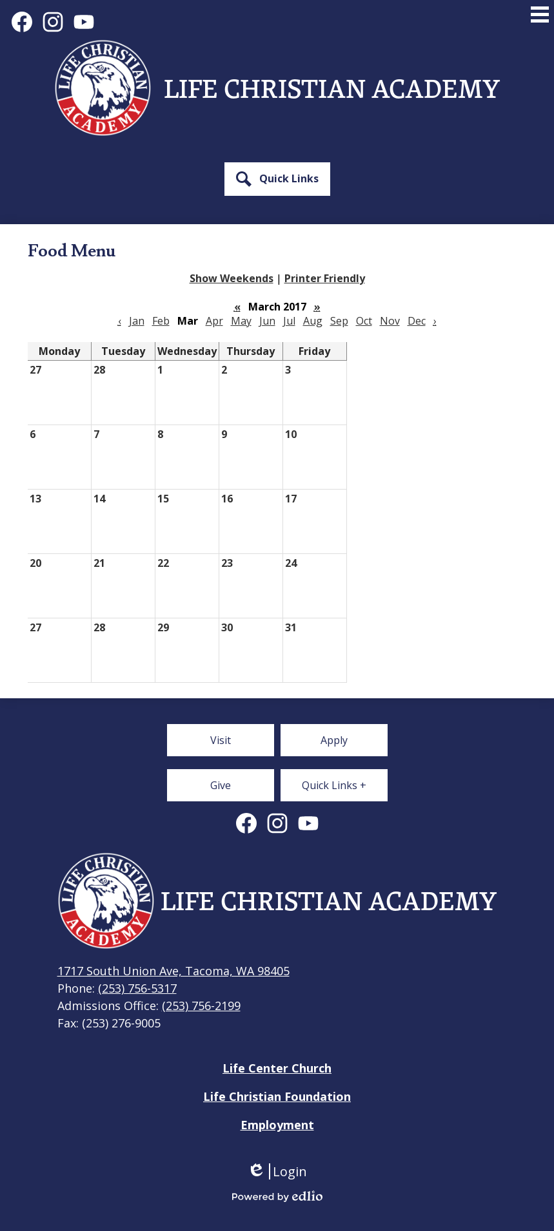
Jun (267, 321)
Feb (161, 321)
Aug (312, 321)
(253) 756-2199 (201, 1005)
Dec (417, 321)
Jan (136, 321)
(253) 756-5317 (137, 988)
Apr (214, 321)
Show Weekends (231, 278)
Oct (364, 321)
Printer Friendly (324, 278)
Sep (339, 321)
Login (277, 1171)
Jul (289, 321)
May (241, 321)
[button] (277, 179)
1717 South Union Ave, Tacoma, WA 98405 (173, 970)
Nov (390, 321)
